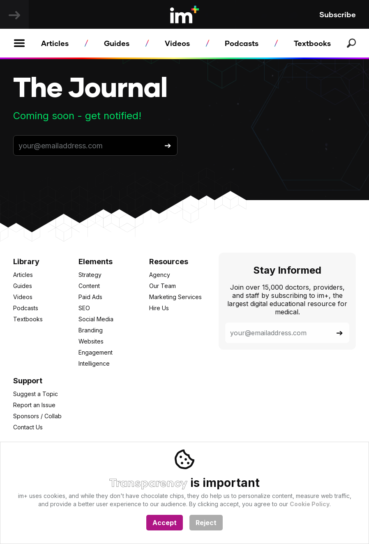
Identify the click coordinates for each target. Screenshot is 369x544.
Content (89, 285)
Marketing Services (175, 296)
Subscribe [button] (337, 14)
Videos (177, 43)
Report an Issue (34, 404)
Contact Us (28, 427)
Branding (90, 330)
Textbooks (312, 43)
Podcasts (241, 43)
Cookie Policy (310, 503)
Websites (91, 341)
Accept (164, 523)
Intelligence (94, 363)
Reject (206, 523)
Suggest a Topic (35, 393)
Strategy (89, 274)
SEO (84, 307)
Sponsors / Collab (37, 416)
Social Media (95, 319)
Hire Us (159, 307)
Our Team (162, 285)
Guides (116, 43)
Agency (159, 274)
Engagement (95, 352)
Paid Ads (90, 296)
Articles (55, 43)
